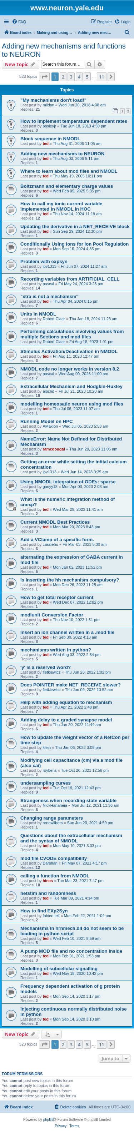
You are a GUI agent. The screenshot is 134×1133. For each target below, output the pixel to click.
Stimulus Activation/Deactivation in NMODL (69, 351)
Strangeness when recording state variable (68, 800)
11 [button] (101, 77)
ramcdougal (54, 449)
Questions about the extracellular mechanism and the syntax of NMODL (71, 838)
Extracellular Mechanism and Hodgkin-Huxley (71, 386)
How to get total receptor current (56, 597)
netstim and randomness (48, 893)
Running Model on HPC (46, 421)
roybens (49, 770)
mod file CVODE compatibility (53, 858)
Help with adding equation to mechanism (66, 702)
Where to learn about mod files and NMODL (69, 171)
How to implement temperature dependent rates (73, 121)
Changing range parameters (51, 818)
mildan (48, 105)
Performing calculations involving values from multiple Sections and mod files (72, 334)
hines (48, 880)
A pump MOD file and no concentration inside (71, 951)
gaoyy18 (50, 486)
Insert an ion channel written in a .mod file (67, 632)
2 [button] (63, 77)
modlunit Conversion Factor (51, 615)
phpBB (48, 1120)
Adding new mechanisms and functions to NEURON (64, 50)
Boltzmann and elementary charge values (66, 186)
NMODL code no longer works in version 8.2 (69, 369)
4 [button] (79, 77)
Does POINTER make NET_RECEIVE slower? (70, 685)
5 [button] (87, 77)
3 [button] (71, 77)
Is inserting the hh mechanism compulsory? (69, 580)
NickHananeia (55, 805)
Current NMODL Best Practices (55, 522)
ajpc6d (48, 391)
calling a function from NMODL (54, 875)
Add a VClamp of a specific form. (57, 539)
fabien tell (51, 915)
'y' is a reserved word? (45, 667)
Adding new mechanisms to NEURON (62, 153)
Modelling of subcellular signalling (59, 968)
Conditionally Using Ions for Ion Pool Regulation (74, 244)
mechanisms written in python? (55, 650)
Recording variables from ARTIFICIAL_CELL (69, 279)
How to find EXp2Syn (44, 910)
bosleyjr (49, 126)
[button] (44, 76)
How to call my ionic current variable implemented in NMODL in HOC (61, 206)
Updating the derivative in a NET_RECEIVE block (75, 226)
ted (46, 143)
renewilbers (53, 823)
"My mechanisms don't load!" (53, 100)
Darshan (50, 863)
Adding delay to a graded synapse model (66, 719)
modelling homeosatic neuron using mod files (71, 404)
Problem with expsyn (44, 261)
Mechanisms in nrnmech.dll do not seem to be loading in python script (72, 931)
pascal (48, 284)
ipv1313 (49, 266)
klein (47, 747)
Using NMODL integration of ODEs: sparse (67, 481)
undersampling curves (45, 783)
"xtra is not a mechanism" (49, 296)
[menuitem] (19, 21)
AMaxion (50, 426)
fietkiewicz (51, 672)
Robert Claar (54, 319)
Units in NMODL (38, 314)
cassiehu (50, 544)
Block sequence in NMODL (50, 138)
